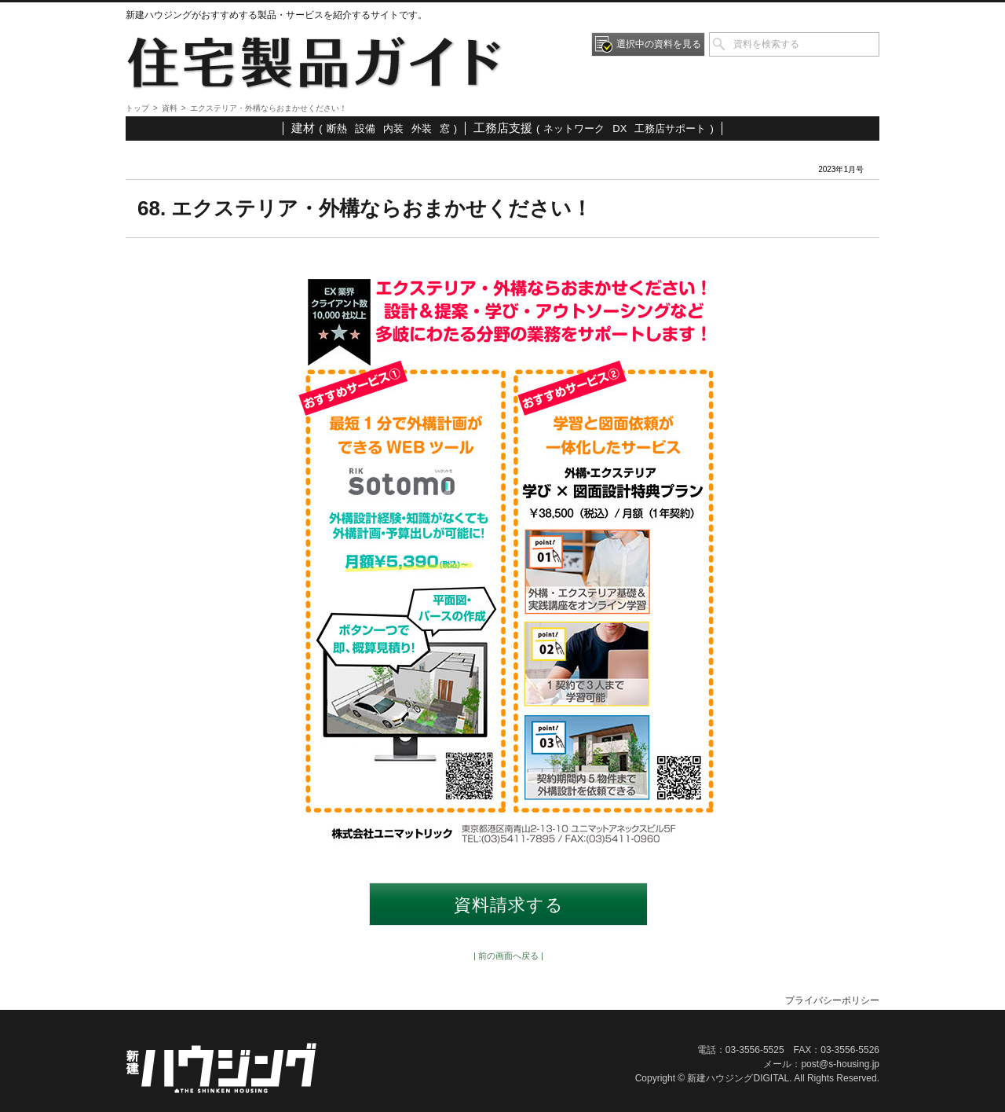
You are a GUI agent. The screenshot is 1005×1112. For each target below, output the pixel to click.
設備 (365, 128)
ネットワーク (574, 128)
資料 (169, 108)
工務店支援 (502, 127)
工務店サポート (670, 128)
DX (619, 128)
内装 (393, 128)
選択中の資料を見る (658, 44)
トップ (137, 108)
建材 (303, 127)
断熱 (337, 128)
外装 (421, 128)
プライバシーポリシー (832, 1000)
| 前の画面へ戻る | (508, 955)
